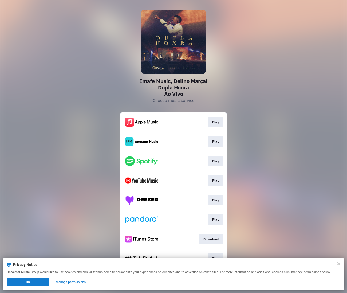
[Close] (338, 264)
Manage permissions (71, 282)
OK (28, 282)
